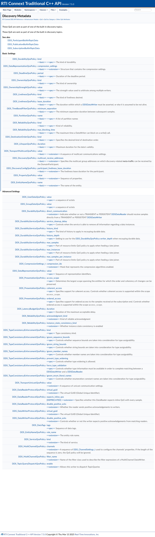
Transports (13, 144)
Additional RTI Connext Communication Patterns (28, 167)
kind (79, 62)
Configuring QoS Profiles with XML (23, 164)
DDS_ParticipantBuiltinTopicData (62, 44)
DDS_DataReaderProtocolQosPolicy (68, 437)
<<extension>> (92, 72)
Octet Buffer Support (19, 130)
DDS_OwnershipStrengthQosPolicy (59, 90)
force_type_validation (96, 409)
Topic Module (14, 38)
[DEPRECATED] (93, 447)
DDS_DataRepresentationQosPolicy (59, 69)
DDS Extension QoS (23, 84)
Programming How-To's (16, 170)
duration (81, 153)
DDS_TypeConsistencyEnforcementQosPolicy (64, 364)
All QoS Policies (19, 72)
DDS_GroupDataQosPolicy (72, 213)
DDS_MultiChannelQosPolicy (71, 503)
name (79, 125)
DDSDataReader (93, 227)
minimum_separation (86, 115)
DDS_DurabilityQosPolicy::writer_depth (133, 254)
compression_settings (86, 69)
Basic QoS (19, 78)
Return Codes (16, 64)
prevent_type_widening (96, 402)
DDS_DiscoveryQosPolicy (64, 168)
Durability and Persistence (19, 159)
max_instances (92, 272)
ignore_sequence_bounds (97, 371)
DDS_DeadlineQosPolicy (64, 76)
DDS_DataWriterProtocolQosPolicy (68, 464)
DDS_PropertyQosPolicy (64, 185)
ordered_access (93, 330)
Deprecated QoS (21, 104)
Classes (44, 10)
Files (53, 10)
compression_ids (93, 292)
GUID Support (16, 55)
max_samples (92, 261)
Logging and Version (17, 150)
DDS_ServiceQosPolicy (74, 496)
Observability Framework (19, 156)
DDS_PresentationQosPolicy (71, 309)
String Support (17, 136)
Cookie (13, 113)
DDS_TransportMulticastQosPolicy (59, 160)
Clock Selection (17, 49)
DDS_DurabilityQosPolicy (64, 62)
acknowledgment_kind (96, 350)
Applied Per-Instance (25, 95)
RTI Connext (9, 17)
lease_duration (83, 105)
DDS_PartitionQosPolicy (64, 125)
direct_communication (96, 221)
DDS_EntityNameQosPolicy (63, 192)
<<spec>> (90, 65)
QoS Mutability (21, 90)
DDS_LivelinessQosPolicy (64, 98)
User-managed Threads (20, 127)
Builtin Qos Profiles (18, 124)
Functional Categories (23, 87)
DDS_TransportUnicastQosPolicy (69, 430)
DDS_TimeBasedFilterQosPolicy (61, 115)
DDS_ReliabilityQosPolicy (64, 132)
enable (89, 526)
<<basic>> (81, 65)
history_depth (92, 251)
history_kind (91, 244)
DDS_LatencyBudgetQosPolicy (70, 343)
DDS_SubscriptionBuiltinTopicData (63, 51)
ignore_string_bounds (96, 382)
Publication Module (16, 41)
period (80, 76)
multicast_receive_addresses (90, 168)
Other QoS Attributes (23, 92)
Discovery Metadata (25, 98)
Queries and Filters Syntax (19, 147)
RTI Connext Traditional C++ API (15, 15)
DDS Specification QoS (24, 81)
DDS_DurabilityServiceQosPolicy (69, 234)
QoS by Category (20, 75)
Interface (10, 173)
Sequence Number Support (22, 58)
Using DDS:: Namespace (16, 29)
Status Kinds (16, 66)
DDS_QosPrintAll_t (18, 139)
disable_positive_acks (95, 454)
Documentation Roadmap (17, 23)
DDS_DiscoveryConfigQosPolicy (61, 178)
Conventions (12, 26)
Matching (21, 101)
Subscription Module (17, 43)
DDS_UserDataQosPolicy (73, 206)
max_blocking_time (85, 139)
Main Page (7, 10)
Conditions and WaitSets (21, 110)
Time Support (16, 52)
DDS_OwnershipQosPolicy (63, 83)
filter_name (91, 516)
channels (90, 503)
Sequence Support (18, 133)
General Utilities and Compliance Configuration (28, 153)
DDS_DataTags (78, 482)
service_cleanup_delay (96, 234)
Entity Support (17, 107)
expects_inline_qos (94, 444)
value (79, 90)
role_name (90, 489)
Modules (17, 10)
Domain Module (15, 35)
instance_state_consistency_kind (101, 357)
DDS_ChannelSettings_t (124, 506)
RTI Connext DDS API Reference (20, 32)
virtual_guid (91, 437)
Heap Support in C (18, 121)
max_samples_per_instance (98, 282)
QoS (12, 69)
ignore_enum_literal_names (98, 419)
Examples (63, 10)
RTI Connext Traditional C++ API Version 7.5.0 (25, 534)
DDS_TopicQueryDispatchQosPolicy (68, 526)
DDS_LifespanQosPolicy (64, 153)
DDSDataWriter (129, 108)
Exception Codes (17, 61)
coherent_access (93, 320)
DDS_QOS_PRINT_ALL (20, 141)
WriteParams (16, 118)
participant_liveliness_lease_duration (93, 178)
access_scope (92, 309)
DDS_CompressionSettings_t (72, 292)
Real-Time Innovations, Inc (87, 534)
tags (88, 482)
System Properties (16, 162)
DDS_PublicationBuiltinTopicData (62, 48)
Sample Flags (16, 115)
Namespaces (31, 10)
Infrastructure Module (17, 46)
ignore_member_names (96, 392)
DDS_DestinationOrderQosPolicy (60, 146)
